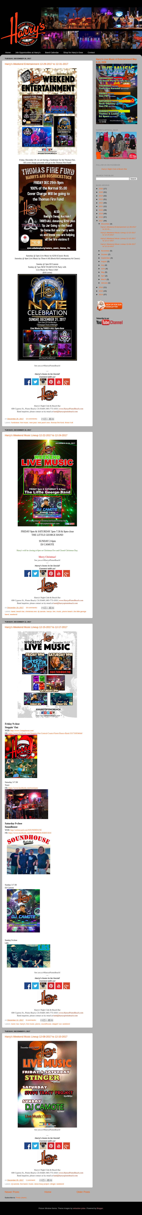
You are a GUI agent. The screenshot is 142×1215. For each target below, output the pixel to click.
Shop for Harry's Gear (73, 52)
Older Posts (83, 1191)
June (103, 269)
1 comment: (31, 1180)
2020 (101, 210)
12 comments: (32, 419)
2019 (101, 214)
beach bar (20, 611)
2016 (101, 287)
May (103, 272)
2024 (101, 196)
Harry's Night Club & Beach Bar (114, 169)
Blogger (100, 1208)
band (13, 611)
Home (8, 52)
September (105, 258)
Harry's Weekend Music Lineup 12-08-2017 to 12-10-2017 (36, 1036)
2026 (101, 189)
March (104, 279)
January (104, 283)
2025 (101, 192)
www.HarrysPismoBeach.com (71, 409)
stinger (53, 1184)
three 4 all (69, 423)
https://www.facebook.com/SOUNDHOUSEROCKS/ (29, 833)
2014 (101, 294)
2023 (101, 199)
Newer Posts (12, 1191)
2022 (101, 203)
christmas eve (31, 611)
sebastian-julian (79, 1208)
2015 (101, 291)
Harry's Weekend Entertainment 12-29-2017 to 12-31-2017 (36, 64)
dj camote (42, 611)
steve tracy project (41, 1184)
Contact (91, 52)
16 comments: (32, 608)
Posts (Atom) (21, 1198)
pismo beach (67, 611)
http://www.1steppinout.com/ (22, 730)
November (105, 251)
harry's (22, 1024)
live (54, 611)
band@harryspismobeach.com (65, 411)
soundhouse (46, 1024)
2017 (101, 221)
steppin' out (57, 1024)
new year (33, 423)
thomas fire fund (57, 423)
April (103, 276)
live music (24, 423)
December (105, 224)
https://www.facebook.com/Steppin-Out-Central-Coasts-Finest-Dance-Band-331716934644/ (45, 733)
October (104, 254)
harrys (49, 611)
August (104, 261)
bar (17, 1024)
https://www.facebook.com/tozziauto (23, 788)
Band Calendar (52, 52)
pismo (37, 1024)
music (58, 611)
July (103, 265)
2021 (101, 206)
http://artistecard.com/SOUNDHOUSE (26, 830)
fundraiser (15, 423)
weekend (13, 614)
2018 (101, 217)
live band (23, 1184)
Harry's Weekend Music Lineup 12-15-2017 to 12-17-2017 (36, 627)
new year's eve (44, 423)
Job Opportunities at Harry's (27, 52)
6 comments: (31, 1020)
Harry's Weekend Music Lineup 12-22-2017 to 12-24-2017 (36, 435)
